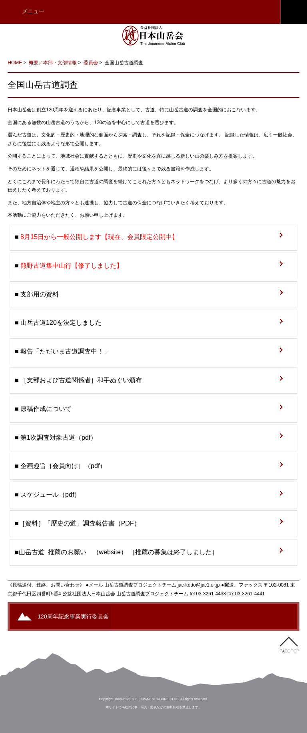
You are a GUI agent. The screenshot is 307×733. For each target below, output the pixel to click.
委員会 (91, 62)
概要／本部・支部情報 (53, 62)
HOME (15, 62)
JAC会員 (294, 12)
